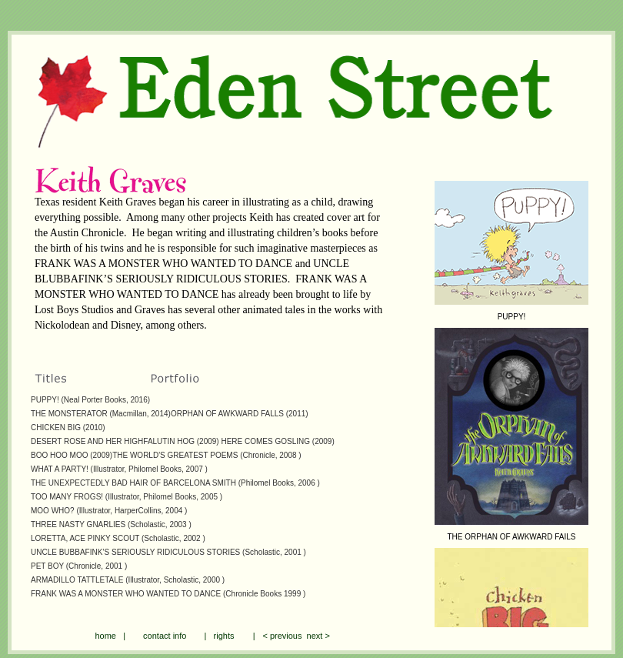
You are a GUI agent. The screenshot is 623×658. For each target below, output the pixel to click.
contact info (164, 635)
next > (315, 635)
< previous (282, 635)
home (105, 635)
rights (224, 635)
